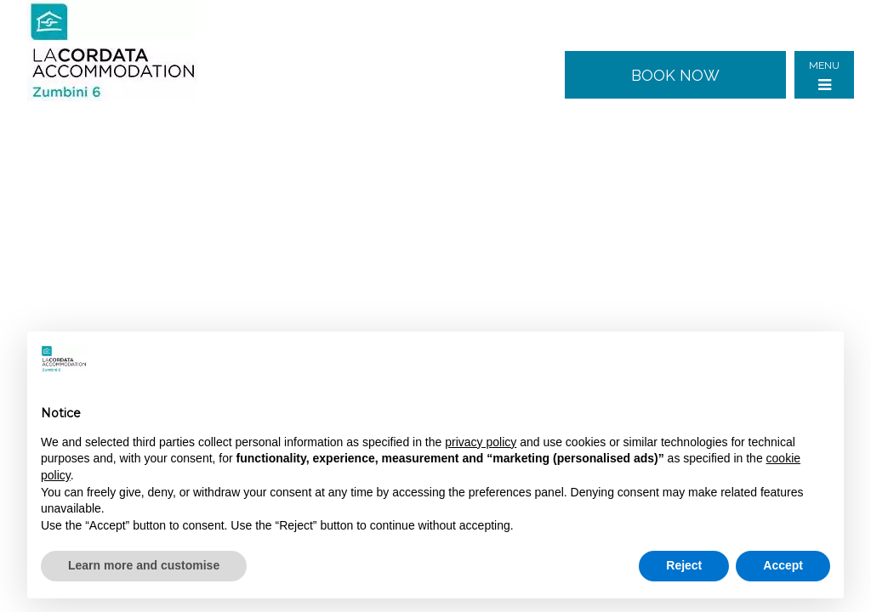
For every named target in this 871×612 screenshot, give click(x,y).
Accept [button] (783, 565)
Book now (675, 75)
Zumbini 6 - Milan (125, 51)
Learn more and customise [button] (143, 565)
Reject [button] (684, 565)
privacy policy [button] (480, 442)
